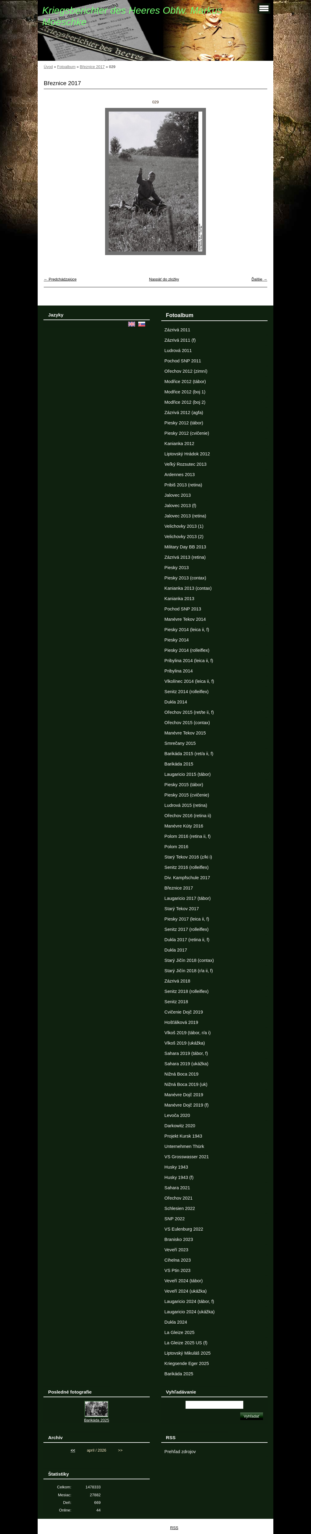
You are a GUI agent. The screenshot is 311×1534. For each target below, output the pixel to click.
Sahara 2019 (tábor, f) (186, 1053)
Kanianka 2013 (179, 598)
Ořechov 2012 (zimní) (185, 371)
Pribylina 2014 (178, 671)
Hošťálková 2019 (181, 1022)
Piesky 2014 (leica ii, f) (186, 629)
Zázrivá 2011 (177, 329)
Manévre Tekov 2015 (185, 733)
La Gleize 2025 (179, 1332)
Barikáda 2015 (178, 764)
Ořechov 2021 (178, 1198)
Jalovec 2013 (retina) (185, 515)
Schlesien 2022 (179, 1208)
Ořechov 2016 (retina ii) (187, 815)
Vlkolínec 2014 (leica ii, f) (189, 681)
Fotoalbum (66, 66)
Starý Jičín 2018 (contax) (189, 960)
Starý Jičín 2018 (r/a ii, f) (188, 970)
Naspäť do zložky (164, 279)
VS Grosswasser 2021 (186, 1156)
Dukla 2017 (175, 950)
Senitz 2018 (176, 1001)
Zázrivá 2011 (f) (180, 340)
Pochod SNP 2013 (182, 608)
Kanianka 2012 (179, 443)
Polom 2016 (176, 846)
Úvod (48, 66)
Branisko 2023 (178, 1239)
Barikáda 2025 (178, 1373)
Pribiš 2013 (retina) (183, 484)
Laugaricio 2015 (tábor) (187, 774)
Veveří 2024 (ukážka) (185, 1291)
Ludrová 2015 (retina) (185, 805)
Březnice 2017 (92, 66)
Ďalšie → (259, 279)
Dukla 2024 (175, 1322)
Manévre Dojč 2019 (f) (186, 1105)
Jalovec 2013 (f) (180, 505)
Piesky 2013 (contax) (185, 577)
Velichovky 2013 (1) (183, 526)
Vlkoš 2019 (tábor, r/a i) (187, 1032)
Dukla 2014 (175, 702)
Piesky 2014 (176, 639)
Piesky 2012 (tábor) (183, 422)
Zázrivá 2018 (177, 981)
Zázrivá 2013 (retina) (185, 557)
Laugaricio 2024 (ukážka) (189, 1311)
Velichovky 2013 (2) (183, 536)
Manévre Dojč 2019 (183, 1094)
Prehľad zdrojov (180, 1451)
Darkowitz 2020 (179, 1125)
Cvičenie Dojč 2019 (183, 1012)
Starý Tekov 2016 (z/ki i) (188, 857)
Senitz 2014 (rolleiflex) (186, 691)
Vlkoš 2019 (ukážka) (184, 1043)
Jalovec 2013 (177, 495)
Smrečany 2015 (180, 743)
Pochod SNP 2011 (182, 360)
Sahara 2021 (177, 1187)
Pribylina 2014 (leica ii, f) (188, 660)
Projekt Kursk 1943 (183, 1136)
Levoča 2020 (177, 1115)
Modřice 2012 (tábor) (185, 381)
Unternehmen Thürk (184, 1146)
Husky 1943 (176, 1167)
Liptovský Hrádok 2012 (187, 453)
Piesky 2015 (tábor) (183, 784)
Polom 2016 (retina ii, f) (187, 836)
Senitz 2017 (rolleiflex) (186, 929)
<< (73, 1450)
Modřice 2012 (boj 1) (184, 391)
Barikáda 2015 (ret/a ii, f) (188, 753)
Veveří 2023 (176, 1249)
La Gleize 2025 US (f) (185, 1342)
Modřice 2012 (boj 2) (184, 402)
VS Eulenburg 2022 (183, 1229)
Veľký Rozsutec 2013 (185, 464)
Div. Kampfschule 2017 (187, 877)
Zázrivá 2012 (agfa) (183, 412)
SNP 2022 (174, 1218)
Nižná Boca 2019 (181, 1074)
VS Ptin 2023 (177, 1270)
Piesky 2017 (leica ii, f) (186, 919)
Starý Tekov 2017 (181, 908)
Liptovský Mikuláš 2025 (187, 1353)
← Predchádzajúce (60, 279)
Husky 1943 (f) (178, 1177)
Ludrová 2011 (178, 350)
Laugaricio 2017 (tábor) (187, 898)
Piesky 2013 (176, 567)
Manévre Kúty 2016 (183, 826)
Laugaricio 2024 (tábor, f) (189, 1301)
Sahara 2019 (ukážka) (186, 1063)
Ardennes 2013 (179, 474)
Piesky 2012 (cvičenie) (186, 433)
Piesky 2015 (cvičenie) (186, 795)
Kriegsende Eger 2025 (186, 1363)
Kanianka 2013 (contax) (187, 588)
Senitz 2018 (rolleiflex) (186, 991)
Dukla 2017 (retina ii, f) (186, 939)
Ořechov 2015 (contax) (187, 722)
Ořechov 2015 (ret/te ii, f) (189, 712)
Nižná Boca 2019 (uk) (185, 1084)
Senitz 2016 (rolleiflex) (186, 867)
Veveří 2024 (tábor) (183, 1280)
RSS (174, 1527)
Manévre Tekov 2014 (185, 619)
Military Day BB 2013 (185, 546)
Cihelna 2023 (177, 1260)
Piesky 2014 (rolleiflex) (186, 650)
